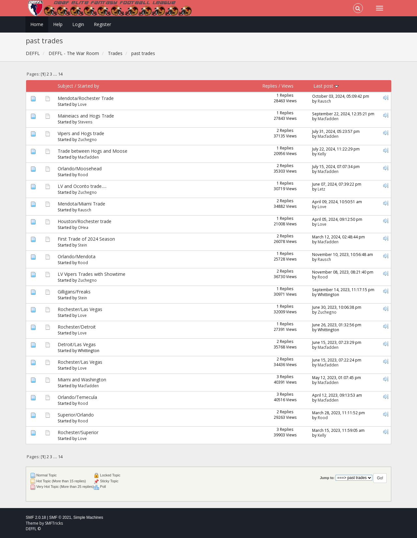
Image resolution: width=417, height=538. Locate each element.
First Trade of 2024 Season (86, 239)
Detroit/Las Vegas (77, 344)
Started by (88, 86)
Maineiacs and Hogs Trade (86, 116)
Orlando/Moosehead (80, 168)
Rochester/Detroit (77, 327)
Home (36, 24)
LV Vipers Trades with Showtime (91, 274)
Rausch (324, 101)
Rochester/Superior (78, 432)
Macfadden (328, 118)
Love (82, 104)
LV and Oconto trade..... (82, 186)
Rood (83, 174)
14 (60, 74)
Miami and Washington (82, 379)
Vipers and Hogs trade (81, 133)
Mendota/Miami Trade (81, 204)
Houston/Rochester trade (84, 221)
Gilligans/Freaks (74, 292)
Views (287, 86)
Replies (269, 86)
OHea (83, 227)
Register (102, 24)
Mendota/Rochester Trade (86, 98)
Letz (321, 188)
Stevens (85, 121)
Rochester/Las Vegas (80, 309)
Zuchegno (87, 139)
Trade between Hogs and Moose (92, 151)
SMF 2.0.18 (36, 517)
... (55, 74)
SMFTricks (54, 523)
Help (58, 24)
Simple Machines (88, 517)
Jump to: (327, 478)
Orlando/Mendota (76, 256)
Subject (65, 86)
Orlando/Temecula (77, 397)
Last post (325, 86)
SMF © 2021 (60, 517)
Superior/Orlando (76, 415)
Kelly (322, 153)
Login (78, 24)
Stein (82, 245)
